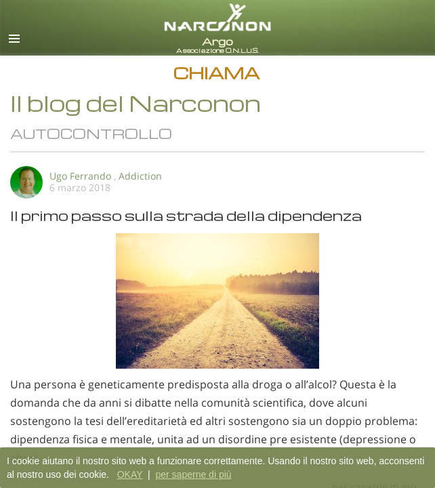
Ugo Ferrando (80, 175)
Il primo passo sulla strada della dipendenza (186, 215)
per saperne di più (193, 474)
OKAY (130, 474)
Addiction (140, 175)
